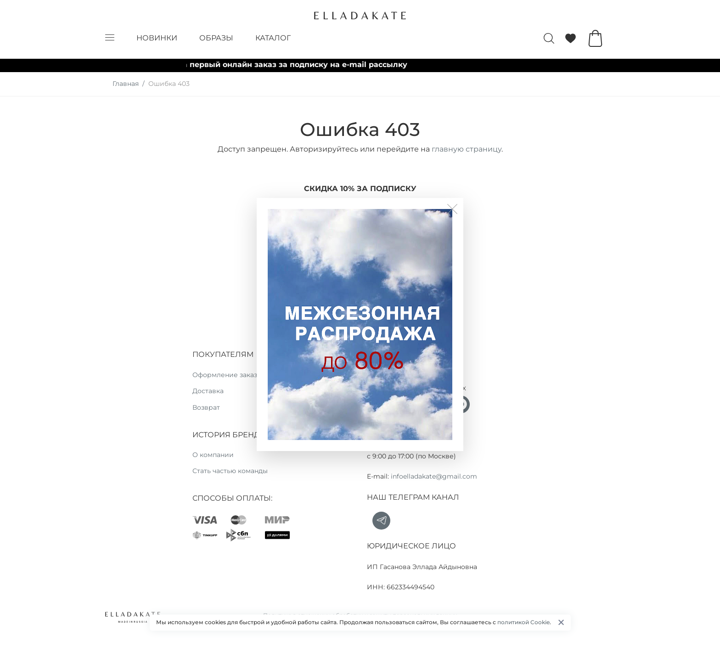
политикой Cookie (523, 622)
